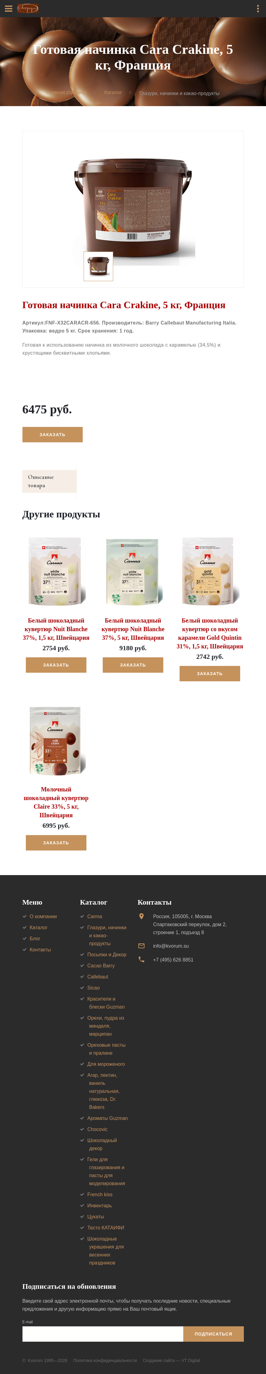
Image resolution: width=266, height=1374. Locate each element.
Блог (35, 931)
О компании (43, 909)
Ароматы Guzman (107, 1111)
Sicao (93, 980)
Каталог (113, 92)
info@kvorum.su (171, 939)
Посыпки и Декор (106, 947)
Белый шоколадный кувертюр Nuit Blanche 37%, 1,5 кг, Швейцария (56, 622)
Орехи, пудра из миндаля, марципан (105, 1019)
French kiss (100, 1187)
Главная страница (66, 92)
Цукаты (95, 1209)
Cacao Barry (101, 958)
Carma (94, 909)
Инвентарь (99, 1198)
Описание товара (51, 478)
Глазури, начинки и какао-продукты (106, 928)
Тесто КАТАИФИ (105, 1220)
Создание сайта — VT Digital (171, 1353)
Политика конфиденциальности (105, 1353)
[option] (133, 209)
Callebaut (97, 969)
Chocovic (97, 1122)
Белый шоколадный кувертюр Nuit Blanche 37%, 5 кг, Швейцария (133, 622)
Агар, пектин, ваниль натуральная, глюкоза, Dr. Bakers (103, 1084)
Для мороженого (106, 1057)
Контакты (40, 942)
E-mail (27, 1315)
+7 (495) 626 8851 (173, 952)
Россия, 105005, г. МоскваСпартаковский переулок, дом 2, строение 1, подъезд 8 (190, 917)
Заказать (53, 434)
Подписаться (213, 1326)
